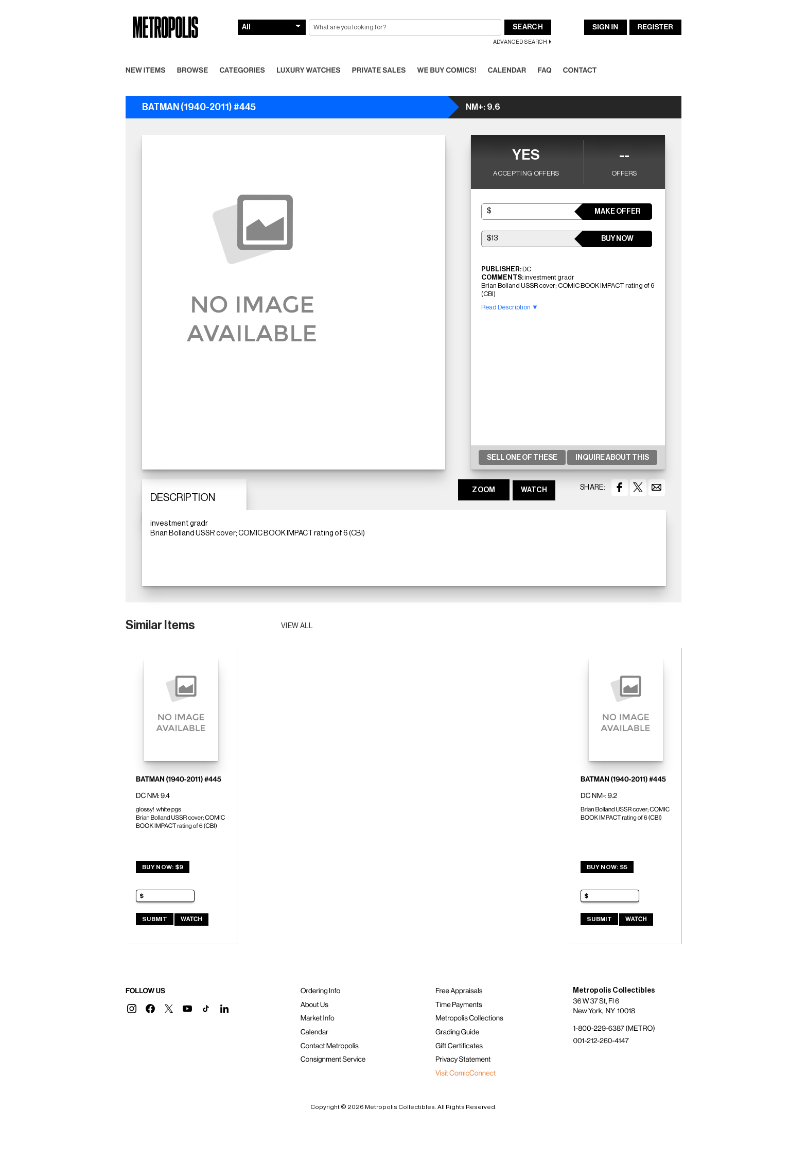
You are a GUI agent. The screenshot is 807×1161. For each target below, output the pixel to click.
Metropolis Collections (469, 1018)
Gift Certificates (459, 1046)
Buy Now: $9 (162, 867)
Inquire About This (612, 457)
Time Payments (458, 1005)
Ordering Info (320, 991)
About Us (314, 1005)
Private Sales (379, 70)
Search (528, 27)
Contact (580, 70)
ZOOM (483, 490)
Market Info (318, 1018)
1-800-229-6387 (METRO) (614, 1028)
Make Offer (617, 211)
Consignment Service (333, 1059)
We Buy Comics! (447, 70)
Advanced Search (520, 42)
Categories (242, 70)
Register (655, 27)
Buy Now (617, 238)
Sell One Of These (522, 457)
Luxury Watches (308, 70)
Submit (154, 919)
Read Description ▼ (509, 307)
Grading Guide (457, 1032)
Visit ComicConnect (465, 1073)
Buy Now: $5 (607, 867)
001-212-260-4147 (600, 1041)
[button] (132, 1008)
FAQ (544, 70)
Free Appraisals (459, 991)
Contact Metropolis (330, 1046)
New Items (146, 70)
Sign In (605, 27)
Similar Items (160, 625)
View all (297, 626)
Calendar (507, 70)
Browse (192, 70)
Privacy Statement (463, 1059)
